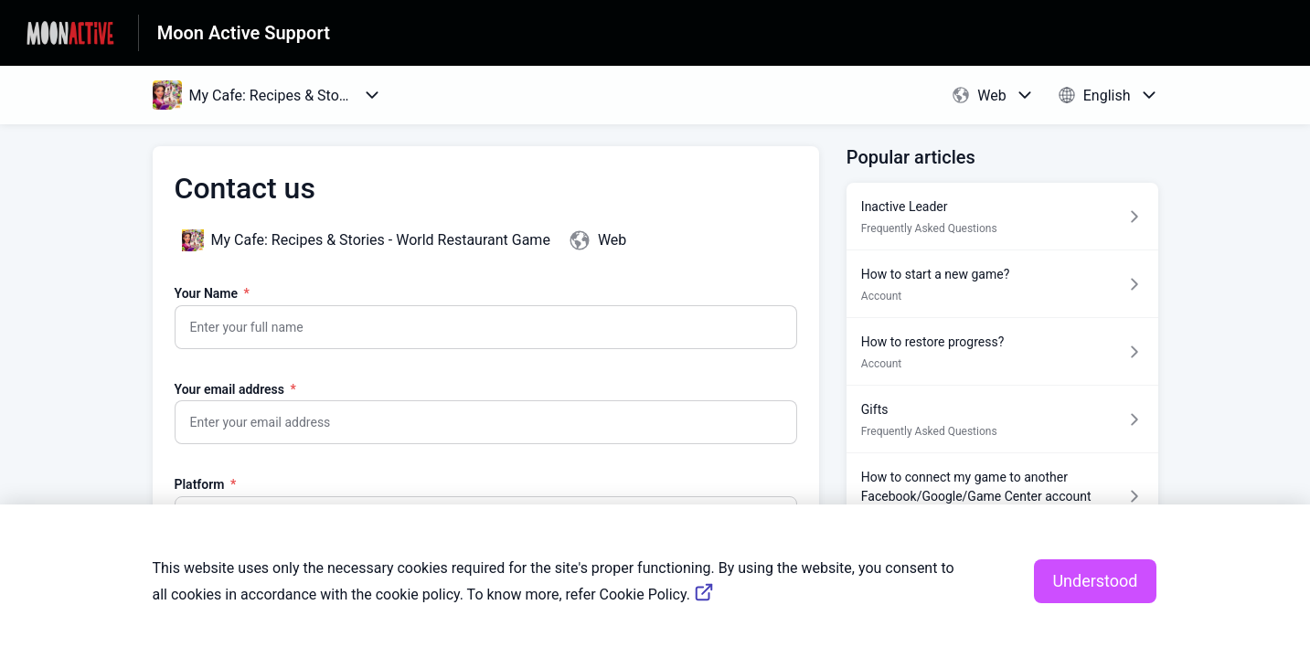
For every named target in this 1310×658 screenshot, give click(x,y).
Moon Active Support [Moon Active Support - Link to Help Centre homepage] (243, 33)
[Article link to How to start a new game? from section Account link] (1002, 283)
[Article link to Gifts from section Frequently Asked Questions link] (1002, 419)
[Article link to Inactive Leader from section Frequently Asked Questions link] (1002, 216)
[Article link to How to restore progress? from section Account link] (1002, 351)
